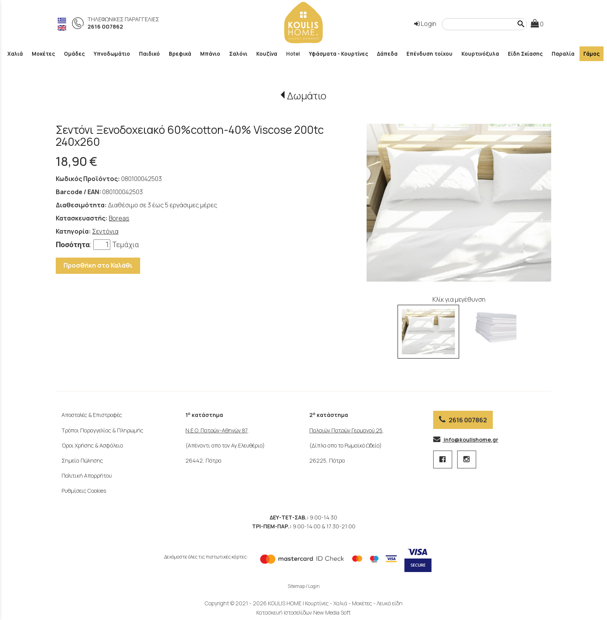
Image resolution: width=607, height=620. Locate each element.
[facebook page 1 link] (443, 459)
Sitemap (296, 586)
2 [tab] (463, 278)
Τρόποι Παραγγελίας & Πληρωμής (102, 430)
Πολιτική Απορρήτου (87, 475)
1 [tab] (458, 278)
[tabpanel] (459, 203)
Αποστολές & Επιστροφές (92, 414)
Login (425, 23)
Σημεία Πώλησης (82, 460)
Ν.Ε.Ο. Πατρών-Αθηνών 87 (216, 430)
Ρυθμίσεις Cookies (84, 490)
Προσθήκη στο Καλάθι (97, 265)
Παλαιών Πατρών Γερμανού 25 (345, 430)
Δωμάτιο (306, 95)
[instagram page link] (466, 459)
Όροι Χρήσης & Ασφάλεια (92, 445)
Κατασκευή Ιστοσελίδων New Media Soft (303, 612)
